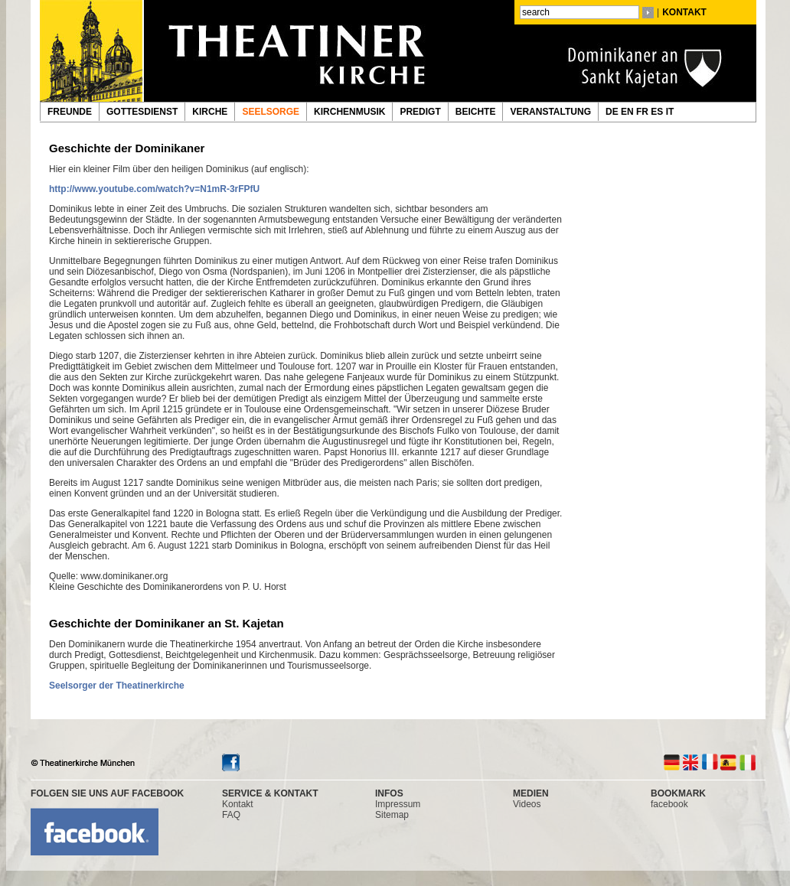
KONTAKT (684, 12)
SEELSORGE (270, 111)
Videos (526, 804)
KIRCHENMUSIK (349, 111)
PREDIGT (420, 111)
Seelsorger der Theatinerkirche (116, 685)
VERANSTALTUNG (550, 111)
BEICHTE (475, 111)
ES (658, 111)
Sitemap (392, 814)
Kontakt (237, 804)
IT (671, 111)
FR (643, 111)
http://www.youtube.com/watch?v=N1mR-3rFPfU (154, 189)
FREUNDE (69, 111)
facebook (669, 804)
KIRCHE (209, 111)
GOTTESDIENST (142, 111)
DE (613, 111)
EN (628, 111)
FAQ (231, 814)
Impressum (397, 804)
